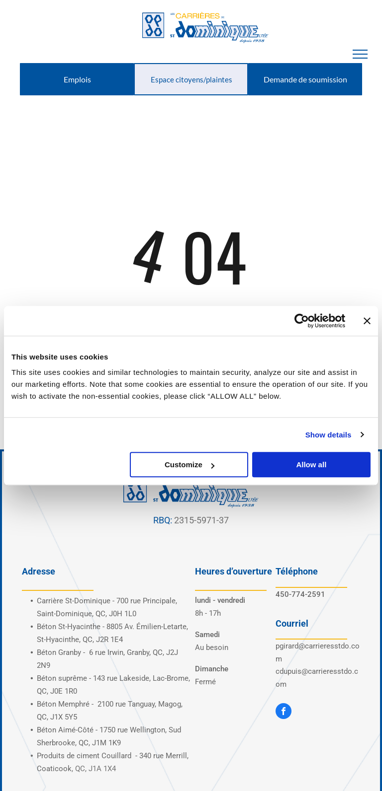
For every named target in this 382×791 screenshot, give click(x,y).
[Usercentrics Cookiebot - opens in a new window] (301, 320)
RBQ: (162, 520)
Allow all (311, 464)
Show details (328, 435)
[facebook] (283, 712)
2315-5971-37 (201, 520)
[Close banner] (367, 320)
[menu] (360, 54)
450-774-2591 (300, 594)
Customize (189, 464)
